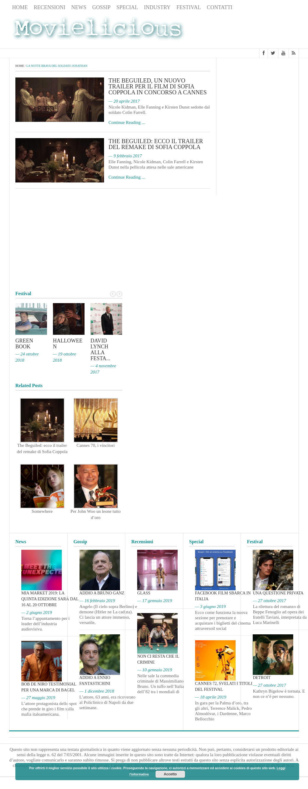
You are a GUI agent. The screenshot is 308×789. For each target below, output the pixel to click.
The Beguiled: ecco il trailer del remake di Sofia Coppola (155, 144)
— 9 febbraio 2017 (125, 155)
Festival (188, 7)
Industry (157, 7)
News (78, 7)
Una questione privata (278, 593)
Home (20, 7)
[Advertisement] (251, 30)
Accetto (170, 774)
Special (127, 7)
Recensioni (49, 7)
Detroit (261, 677)
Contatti (220, 7)
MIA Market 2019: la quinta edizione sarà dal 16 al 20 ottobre (49, 599)
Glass (143, 593)
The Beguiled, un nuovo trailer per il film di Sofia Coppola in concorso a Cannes (157, 86)
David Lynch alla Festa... (100, 349)
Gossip (101, 7)
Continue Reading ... (126, 122)
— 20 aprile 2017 (124, 101)
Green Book (24, 344)
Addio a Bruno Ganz (102, 593)
